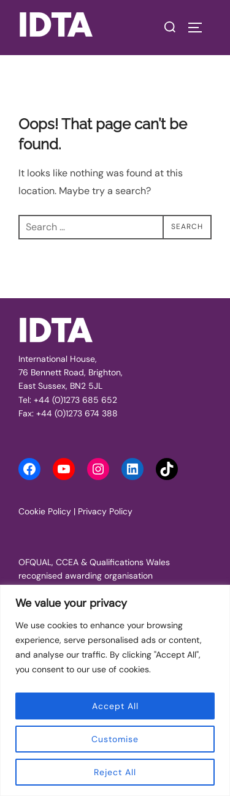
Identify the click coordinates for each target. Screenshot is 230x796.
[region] (115, 690)
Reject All (115, 772)
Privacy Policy (105, 511)
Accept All (115, 706)
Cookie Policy (44, 511)
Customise (115, 739)
